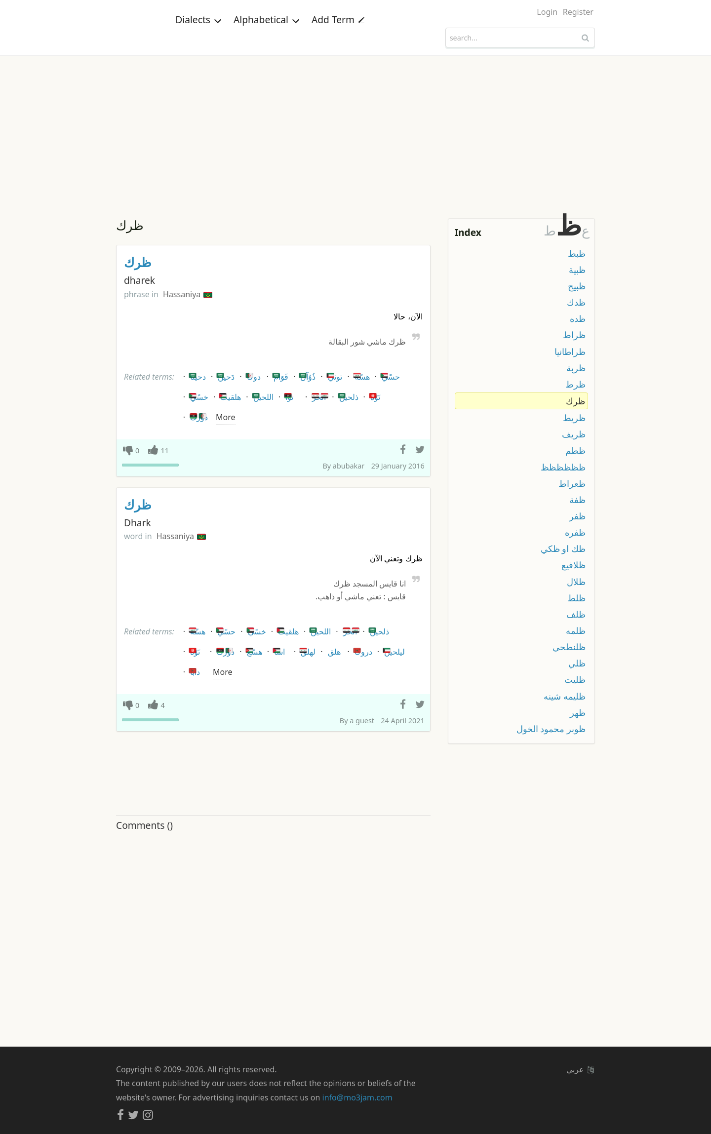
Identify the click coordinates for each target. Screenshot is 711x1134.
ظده (578, 318)
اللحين (262, 395)
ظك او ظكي (563, 548)
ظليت (575, 679)
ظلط (576, 598)
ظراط (574, 335)
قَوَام (279, 375)
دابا (193, 670)
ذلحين (347, 395)
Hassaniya (187, 294)
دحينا (196, 375)
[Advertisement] (355, 130)
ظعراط (572, 483)
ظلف (576, 614)
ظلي (577, 663)
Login (547, 11)
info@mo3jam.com (357, 1097)
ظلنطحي (569, 647)
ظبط (577, 253)
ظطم (575, 450)
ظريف (574, 434)
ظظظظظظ (563, 467)
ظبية (577, 269)
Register (578, 11)
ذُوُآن (306, 375)
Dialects (198, 36)
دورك (198, 415)
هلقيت (229, 395)
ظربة (576, 368)
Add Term (338, 36)
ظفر (577, 516)
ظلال (576, 581)
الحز (320, 395)
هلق (334, 651)
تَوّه (373, 395)
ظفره (575, 532)
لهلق (307, 650)
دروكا (362, 650)
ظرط (575, 384)
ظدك (576, 302)
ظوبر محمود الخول (551, 729)
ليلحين (393, 650)
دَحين (225, 375)
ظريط (574, 418)
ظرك (138, 262)
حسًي (389, 375)
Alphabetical (267, 36)
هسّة (361, 375)
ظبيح (577, 286)
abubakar (348, 465)
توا (287, 395)
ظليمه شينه (565, 696)
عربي (580, 1069)
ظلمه (576, 630)
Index (468, 232)
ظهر (578, 712)
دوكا (252, 375)
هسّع (253, 650)
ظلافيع (573, 565)
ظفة (577, 500)
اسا (278, 650)
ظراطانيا (570, 351)
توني (333, 375)
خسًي (197, 395)
